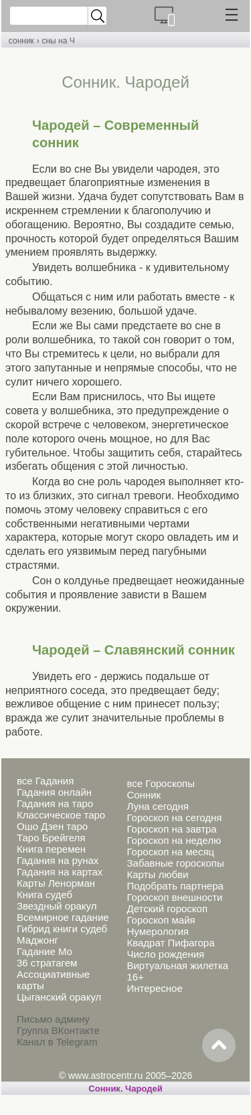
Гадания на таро (55, 803)
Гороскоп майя (161, 920)
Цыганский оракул (59, 997)
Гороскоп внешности (174, 897)
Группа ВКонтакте (58, 1030)
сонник (21, 41)
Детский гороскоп (167, 908)
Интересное (154, 988)
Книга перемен (51, 849)
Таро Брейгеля (51, 837)
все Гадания (45, 780)
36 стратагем (47, 962)
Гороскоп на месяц (170, 851)
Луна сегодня (157, 806)
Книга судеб (44, 894)
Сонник (144, 794)
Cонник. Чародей (125, 1089)
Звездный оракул (56, 906)
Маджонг (37, 940)
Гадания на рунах (57, 860)
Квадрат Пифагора (170, 942)
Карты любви (157, 874)
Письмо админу (53, 1019)
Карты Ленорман (56, 883)
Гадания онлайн (54, 792)
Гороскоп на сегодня (174, 817)
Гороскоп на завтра (171, 829)
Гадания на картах (59, 871)
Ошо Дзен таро (52, 826)
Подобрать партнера (175, 885)
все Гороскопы (160, 783)
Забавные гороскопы (175, 863)
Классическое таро (61, 815)
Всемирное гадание (63, 917)
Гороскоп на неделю (174, 840)
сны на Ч (57, 41)
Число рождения (165, 954)
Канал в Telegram (57, 1041)
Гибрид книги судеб (62, 928)
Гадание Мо (44, 951)
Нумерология (157, 931)
